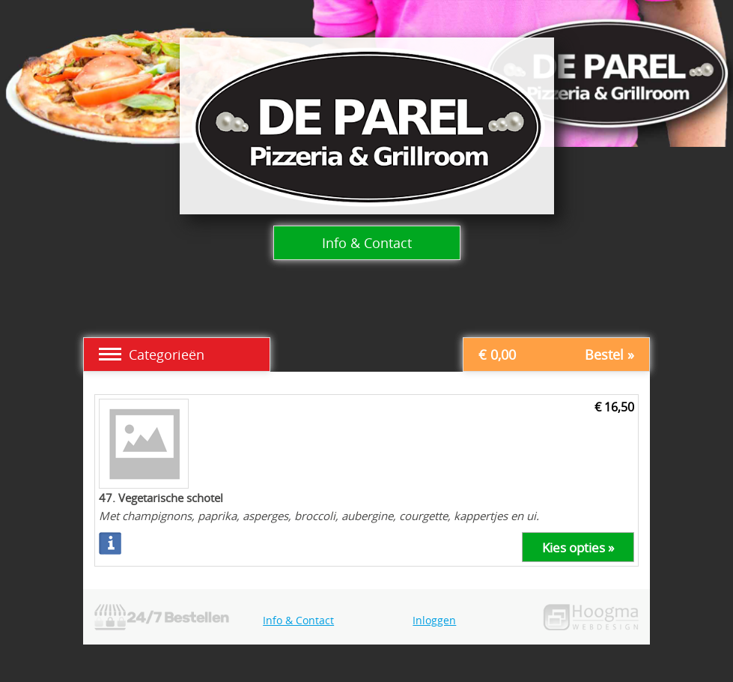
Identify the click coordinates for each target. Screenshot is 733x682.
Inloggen (434, 620)
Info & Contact (367, 243)
